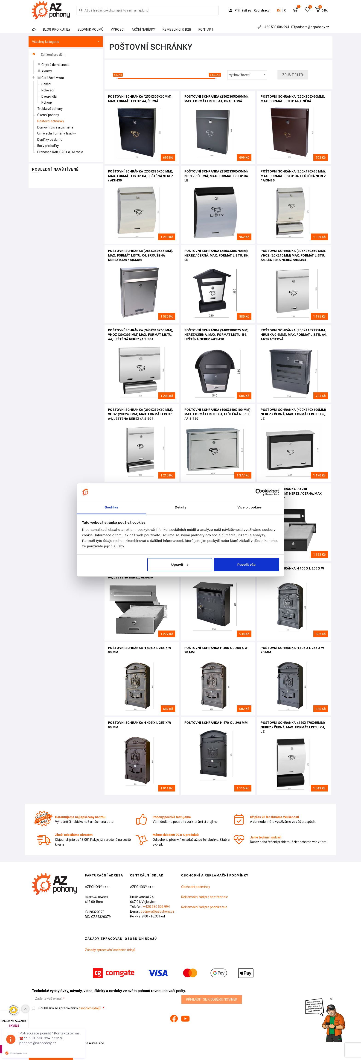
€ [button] (285, 10)
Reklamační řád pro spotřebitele (204, 897)
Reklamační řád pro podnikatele (204, 907)
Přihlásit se (240, 10)
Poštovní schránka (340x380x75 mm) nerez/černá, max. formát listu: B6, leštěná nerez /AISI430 (216, 334)
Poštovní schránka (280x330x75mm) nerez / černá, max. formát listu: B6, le (216, 255)
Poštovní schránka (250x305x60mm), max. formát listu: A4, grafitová (216, 99)
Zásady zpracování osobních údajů (110, 950)
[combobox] (247, 74)
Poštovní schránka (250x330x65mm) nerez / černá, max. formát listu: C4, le (216, 175)
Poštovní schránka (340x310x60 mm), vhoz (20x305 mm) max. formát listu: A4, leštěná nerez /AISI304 (140, 334)
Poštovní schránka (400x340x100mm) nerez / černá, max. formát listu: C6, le (293, 414)
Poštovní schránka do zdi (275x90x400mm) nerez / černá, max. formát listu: (292, 493)
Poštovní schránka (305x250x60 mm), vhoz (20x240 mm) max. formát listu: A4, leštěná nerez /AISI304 (293, 255)
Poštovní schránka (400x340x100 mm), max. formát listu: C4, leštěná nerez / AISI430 (217, 414)
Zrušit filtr (292, 75)
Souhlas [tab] (111, 507)
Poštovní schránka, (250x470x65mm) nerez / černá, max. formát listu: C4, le (293, 727)
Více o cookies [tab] (249, 507)
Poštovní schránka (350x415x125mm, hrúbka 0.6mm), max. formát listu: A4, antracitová (293, 334)
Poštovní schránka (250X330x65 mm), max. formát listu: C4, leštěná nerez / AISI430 (140, 175)
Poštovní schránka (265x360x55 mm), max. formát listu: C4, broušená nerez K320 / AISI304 (140, 255)
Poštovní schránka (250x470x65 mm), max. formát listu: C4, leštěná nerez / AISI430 (293, 175)
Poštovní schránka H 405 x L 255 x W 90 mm (292, 571)
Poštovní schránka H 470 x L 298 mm (215, 722)
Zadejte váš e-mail (48, 999)
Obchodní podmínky (195, 887)
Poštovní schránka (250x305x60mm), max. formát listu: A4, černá (140, 99)
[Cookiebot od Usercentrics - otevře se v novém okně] (259, 492)
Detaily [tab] (180, 507)
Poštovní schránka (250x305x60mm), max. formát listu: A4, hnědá (293, 99)
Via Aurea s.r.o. (92, 1043)
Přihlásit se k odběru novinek (211, 999)
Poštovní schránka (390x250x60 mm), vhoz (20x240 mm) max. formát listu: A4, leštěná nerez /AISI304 (140, 414)
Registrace (262, 10)
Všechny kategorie (65, 42)
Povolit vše (246, 565)
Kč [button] (279, 10)
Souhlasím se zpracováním (67, 1008)
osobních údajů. (90, 1008)
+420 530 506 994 (274, 27)
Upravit (180, 565)
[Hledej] (80, 10)
